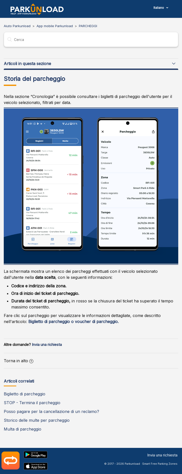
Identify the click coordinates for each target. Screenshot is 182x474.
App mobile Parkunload (55, 26)
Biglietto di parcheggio (24, 393)
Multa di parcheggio (22, 429)
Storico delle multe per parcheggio (37, 420)
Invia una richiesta (47, 344)
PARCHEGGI (88, 26)
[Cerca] (91, 39)
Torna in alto (18, 360)
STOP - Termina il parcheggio (32, 402)
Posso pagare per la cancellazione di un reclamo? (51, 411)
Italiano (159, 8)
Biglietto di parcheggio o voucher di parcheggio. (73, 321)
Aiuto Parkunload (17, 26)
